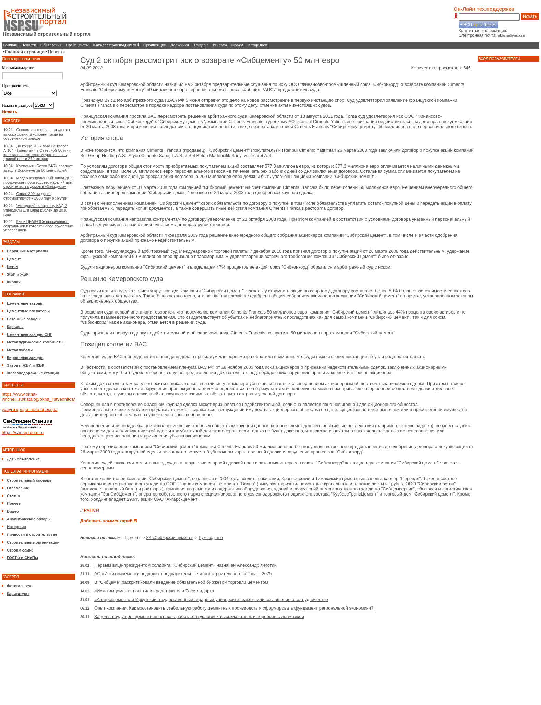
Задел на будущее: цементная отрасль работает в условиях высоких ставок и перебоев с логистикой (199, 616)
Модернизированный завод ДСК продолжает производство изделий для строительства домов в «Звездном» (38, 182)
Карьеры (15, 327)
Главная (10, 45)
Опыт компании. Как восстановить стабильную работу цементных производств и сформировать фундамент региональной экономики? (233, 608)
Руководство (211, 537)
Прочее (14, 503)
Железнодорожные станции (33, 373)
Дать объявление (23, 459)
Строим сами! (20, 550)
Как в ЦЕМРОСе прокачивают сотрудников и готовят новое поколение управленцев (38, 225)
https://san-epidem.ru (23, 432)
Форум (237, 45)
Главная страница (25, 51)
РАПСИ (91, 510)
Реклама (220, 45)
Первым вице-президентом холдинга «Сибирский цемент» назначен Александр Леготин (185, 565)
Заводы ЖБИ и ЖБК (25, 365)
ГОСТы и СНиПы (22, 558)
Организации (154, 45)
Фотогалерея (19, 586)
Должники (180, 45)
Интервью (16, 527)
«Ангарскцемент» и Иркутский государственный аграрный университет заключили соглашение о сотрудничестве (211, 599)
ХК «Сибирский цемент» (169, 537)
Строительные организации (33, 542)
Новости (28, 45)
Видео (13, 511)
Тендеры (200, 45)
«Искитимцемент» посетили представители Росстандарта (154, 590)
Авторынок (257, 45)
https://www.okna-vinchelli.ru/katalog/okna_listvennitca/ (38, 396)
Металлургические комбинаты (35, 342)
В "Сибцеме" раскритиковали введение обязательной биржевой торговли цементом (181, 582)
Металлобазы (20, 350)
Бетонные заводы (24, 319)
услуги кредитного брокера (29, 409)
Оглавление (18, 488)
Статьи (13, 496)
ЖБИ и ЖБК (17, 274)
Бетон (12, 266)
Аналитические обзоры (29, 519)
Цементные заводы (25, 303)
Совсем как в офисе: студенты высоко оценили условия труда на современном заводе (36, 134)
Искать (530, 16)
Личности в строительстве (32, 534)
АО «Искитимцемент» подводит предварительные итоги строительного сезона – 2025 (183, 573)
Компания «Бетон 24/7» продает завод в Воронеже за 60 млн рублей (38, 168)
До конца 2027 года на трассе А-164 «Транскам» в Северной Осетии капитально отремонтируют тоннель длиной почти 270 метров (37, 152)
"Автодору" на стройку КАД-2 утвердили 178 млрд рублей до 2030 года (35, 210)
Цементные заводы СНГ (29, 334)
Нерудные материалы (27, 251)
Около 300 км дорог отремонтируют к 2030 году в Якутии (35, 196)
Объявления (50, 45)
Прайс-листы (77, 45)
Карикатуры (18, 594)
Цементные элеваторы (28, 311)
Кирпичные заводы (25, 357)
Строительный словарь (29, 480)
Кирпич (14, 282)
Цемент (14, 259)
